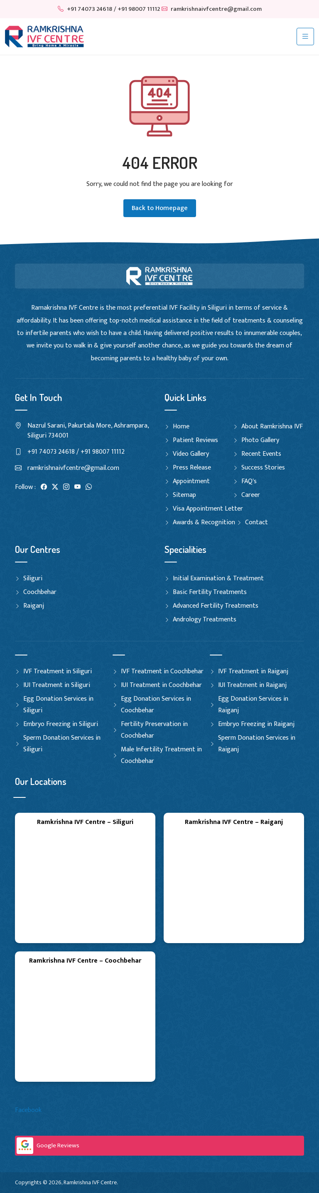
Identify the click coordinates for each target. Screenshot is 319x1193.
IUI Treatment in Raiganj (252, 685)
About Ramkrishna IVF (272, 426)
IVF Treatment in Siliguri (57, 671)
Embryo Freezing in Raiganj (256, 724)
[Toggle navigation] (305, 36)
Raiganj (33, 605)
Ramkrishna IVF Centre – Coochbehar (85, 960)
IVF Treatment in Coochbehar (162, 671)
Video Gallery (191, 454)
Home (181, 426)
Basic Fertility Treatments (210, 592)
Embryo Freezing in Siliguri (60, 724)
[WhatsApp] (89, 487)
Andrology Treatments (204, 619)
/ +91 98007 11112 (137, 9)
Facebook (28, 1110)
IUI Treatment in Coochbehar (161, 685)
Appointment (191, 481)
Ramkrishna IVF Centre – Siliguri (85, 822)
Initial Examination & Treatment (218, 578)
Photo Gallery (260, 440)
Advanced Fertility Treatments (215, 605)
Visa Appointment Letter (208, 508)
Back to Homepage (160, 208)
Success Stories (263, 467)
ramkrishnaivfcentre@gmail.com (212, 9)
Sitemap (184, 495)
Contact (256, 522)
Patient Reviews (195, 440)
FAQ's (249, 481)
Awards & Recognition (204, 522)
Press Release (192, 467)
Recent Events (261, 454)
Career (250, 495)
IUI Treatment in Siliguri (56, 685)
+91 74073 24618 (85, 9)
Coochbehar (39, 592)
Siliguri (32, 578)
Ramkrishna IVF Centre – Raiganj (234, 822)
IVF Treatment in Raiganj (253, 671)
